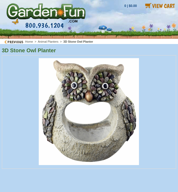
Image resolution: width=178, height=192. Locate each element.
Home (29, 41)
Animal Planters (48, 41)
